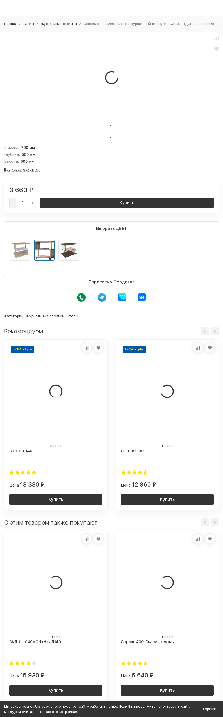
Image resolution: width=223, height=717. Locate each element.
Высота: (11, 161)
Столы (28, 24)
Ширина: (11, 147)
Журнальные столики (59, 24)
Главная (10, 24)
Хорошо (209, 709)
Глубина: (12, 154)
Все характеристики (22, 169)
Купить (127, 202)
